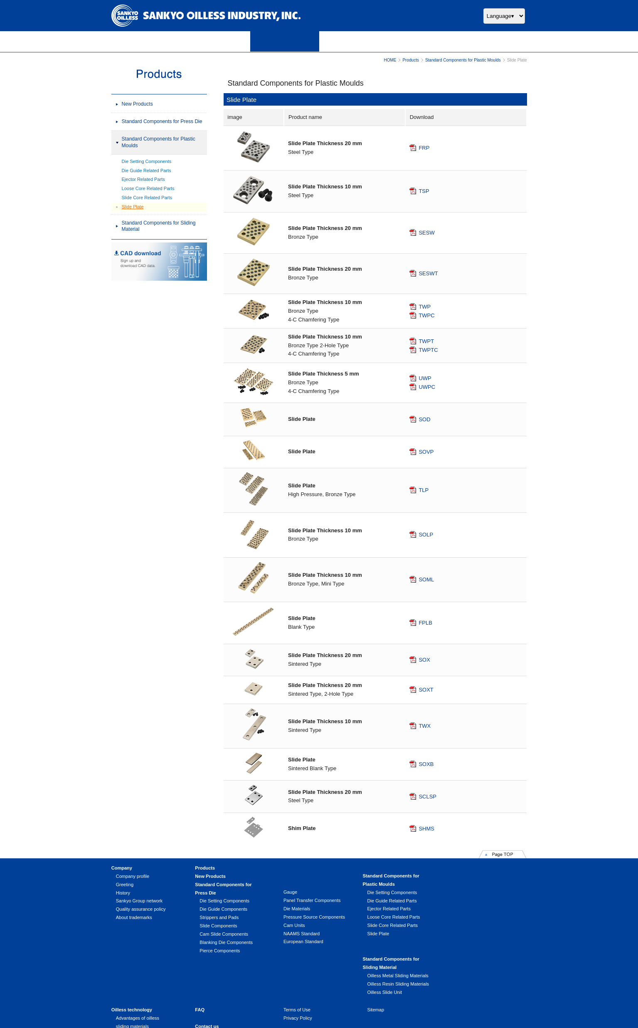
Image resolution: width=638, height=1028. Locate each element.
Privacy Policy (296, 976)
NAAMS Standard (300, 933)
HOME (390, 60)
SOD (424, 419)
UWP (425, 378)
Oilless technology (131, 968)
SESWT (428, 273)
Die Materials (295, 908)
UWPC (427, 387)
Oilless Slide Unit (465, 909)
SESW (426, 232)
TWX (425, 725)
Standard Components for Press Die (162, 121)
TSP (424, 191)
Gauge (289, 892)
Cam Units (293, 925)
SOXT (426, 690)
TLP (424, 490)
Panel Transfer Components (311, 900)
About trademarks (134, 917)
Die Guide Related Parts (146, 170)
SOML (426, 579)
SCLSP (427, 796)
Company (121, 867)
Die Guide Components (223, 909)
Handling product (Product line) (147, 1000)
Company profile (132, 876)
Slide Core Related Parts (147, 197)
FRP (424, 148)
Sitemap (373, 968)
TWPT (426, 341)
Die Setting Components (147, 161)
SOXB (426, 764)
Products (410, 60)
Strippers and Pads (218, 917)
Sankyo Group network (139, 900)
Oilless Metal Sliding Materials (479, 892)
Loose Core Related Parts (148, 188)
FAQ (199, 968)
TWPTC (428, 349)
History (123, 892)
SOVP (426, 451)
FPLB (425, 623)
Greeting (124, 884)
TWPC (426, 315)
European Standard (302, 941)
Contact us (206, 984)
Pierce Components (219, 950)
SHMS (426, 828)
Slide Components (217, 925)
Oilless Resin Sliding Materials (479, 900)
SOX (424, 660)
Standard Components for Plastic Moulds (463, 60)
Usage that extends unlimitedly (147, 992)
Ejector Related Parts (143, 179)
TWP (425, 306)
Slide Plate (133, 206)
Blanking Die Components (225, 942)
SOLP (426, 534)
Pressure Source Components (313, 916)
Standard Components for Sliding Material (159, 226)
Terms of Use (295, 968)
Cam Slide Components (223, 934)
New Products (137, 104)
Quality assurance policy (141, 909)
